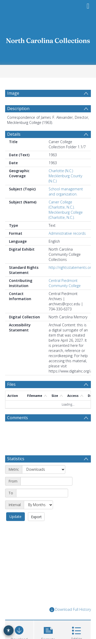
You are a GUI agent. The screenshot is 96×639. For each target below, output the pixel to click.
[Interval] (38, 504)
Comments (17, 417)
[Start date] (46, 481)
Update (15, 516)
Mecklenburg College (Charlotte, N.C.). (66, 215)
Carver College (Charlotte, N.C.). (61, 205)
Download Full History (70, 609)
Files (11, 384)
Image (13, 93)
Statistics (15, 458)
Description (18, 108)
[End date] (42, 493)
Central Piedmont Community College (65, 283)
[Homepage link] (48, 39)
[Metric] (43, 469)
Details (13, 134)
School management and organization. (66, 191)
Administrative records (67, 233)
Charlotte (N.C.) (61, 170)
